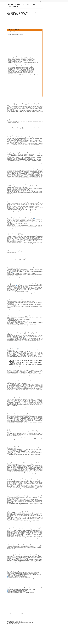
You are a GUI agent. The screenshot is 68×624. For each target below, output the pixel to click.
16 (18, 348)
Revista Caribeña (15, 1)
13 (32, 293)
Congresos (41, 1)
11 (16, 285)
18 (25, 374)
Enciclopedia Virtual (23, 1)
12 (29, 291)
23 (7, 590)
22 (22, 484)
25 (14, 522)
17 (12, 358)
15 (24, 337)
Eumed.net (9, 1)
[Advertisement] (24, 22)
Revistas (36, 1)
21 (33, 444)
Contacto (45, 1)
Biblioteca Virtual (30, 1)
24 (33, 513)
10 (7, 574)
